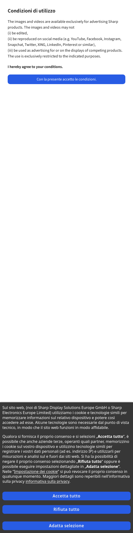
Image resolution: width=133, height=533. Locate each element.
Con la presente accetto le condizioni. (67, 79)
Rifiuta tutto (66, 509)
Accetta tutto (66, 496)
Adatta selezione (66, 525)
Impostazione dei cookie (36, 471)
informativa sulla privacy (47, 481)
